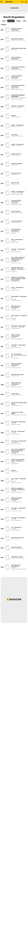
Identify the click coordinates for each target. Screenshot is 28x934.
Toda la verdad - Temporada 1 (16, 335)
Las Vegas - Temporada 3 (18, 508)
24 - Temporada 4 (16, 527)
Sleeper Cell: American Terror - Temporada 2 (18, 460)
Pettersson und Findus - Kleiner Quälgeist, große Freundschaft (18, 279)
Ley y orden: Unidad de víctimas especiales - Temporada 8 (18, 451)
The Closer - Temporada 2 (18, 441)
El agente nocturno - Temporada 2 (17, 29)
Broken (13, 470)
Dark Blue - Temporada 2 (18, 345)
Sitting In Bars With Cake (18, 48)
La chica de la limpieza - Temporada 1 (18, 67)
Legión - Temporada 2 (17, 144)
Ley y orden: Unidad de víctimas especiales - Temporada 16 (18, 259)
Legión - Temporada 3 (17, 125)
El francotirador (15, 211)
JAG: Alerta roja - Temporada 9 (16, 565)
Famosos (7, 13)
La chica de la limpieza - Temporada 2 (18, 86)
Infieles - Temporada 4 (17, 191)
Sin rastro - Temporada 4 (18, 517)
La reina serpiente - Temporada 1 (17, 76)
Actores (11, 13)
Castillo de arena (16, 154)
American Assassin (16, 163)
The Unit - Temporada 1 (18, 431)
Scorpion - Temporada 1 (18, 249)
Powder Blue (15, 393)
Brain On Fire (15, 182)
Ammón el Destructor (17, 537)
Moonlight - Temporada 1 (18, 421)
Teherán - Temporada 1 (18, 106)
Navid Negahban (17, 13)
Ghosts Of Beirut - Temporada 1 (16, 58)
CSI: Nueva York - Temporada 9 (16, 306)
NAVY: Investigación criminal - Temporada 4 (18, 489)
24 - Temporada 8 (16, 354)
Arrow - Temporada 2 (17, 287)
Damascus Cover (16, 173)
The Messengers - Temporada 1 (16, 230)
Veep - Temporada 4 (17, 239)
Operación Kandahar (17, 39)
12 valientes (14, 134)
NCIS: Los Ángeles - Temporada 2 (17, 364)
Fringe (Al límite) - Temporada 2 (16, 383)
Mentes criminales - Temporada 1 (17, 498)
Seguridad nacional (17, 556)
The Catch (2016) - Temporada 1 (16, 201)
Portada (3, 13)
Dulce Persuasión (16, 547)
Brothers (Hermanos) (17, 374)
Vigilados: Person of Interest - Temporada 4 (18, 268)
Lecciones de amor (16, 221)
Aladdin (13, 115)
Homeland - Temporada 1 (18, 326)
